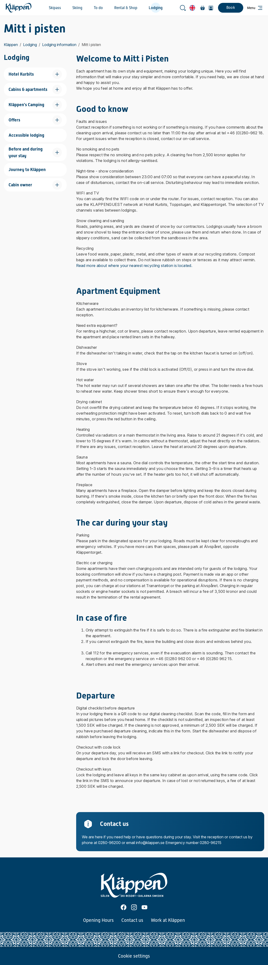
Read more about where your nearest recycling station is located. (134, 265)
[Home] (18, 8)
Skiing (77, 8)
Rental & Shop (125, 8)
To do (98, 8)
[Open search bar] (183, 8)
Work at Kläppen (168, 920)
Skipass (55, 8)
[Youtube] (144, 907)
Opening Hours (98, 920)
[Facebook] (123, 907)
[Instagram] (134, 907)
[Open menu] (254, 8)
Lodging (156, 8)
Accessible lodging (26, 135)
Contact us (132, 920)
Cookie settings (134, 956)
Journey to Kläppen (27, 169)
